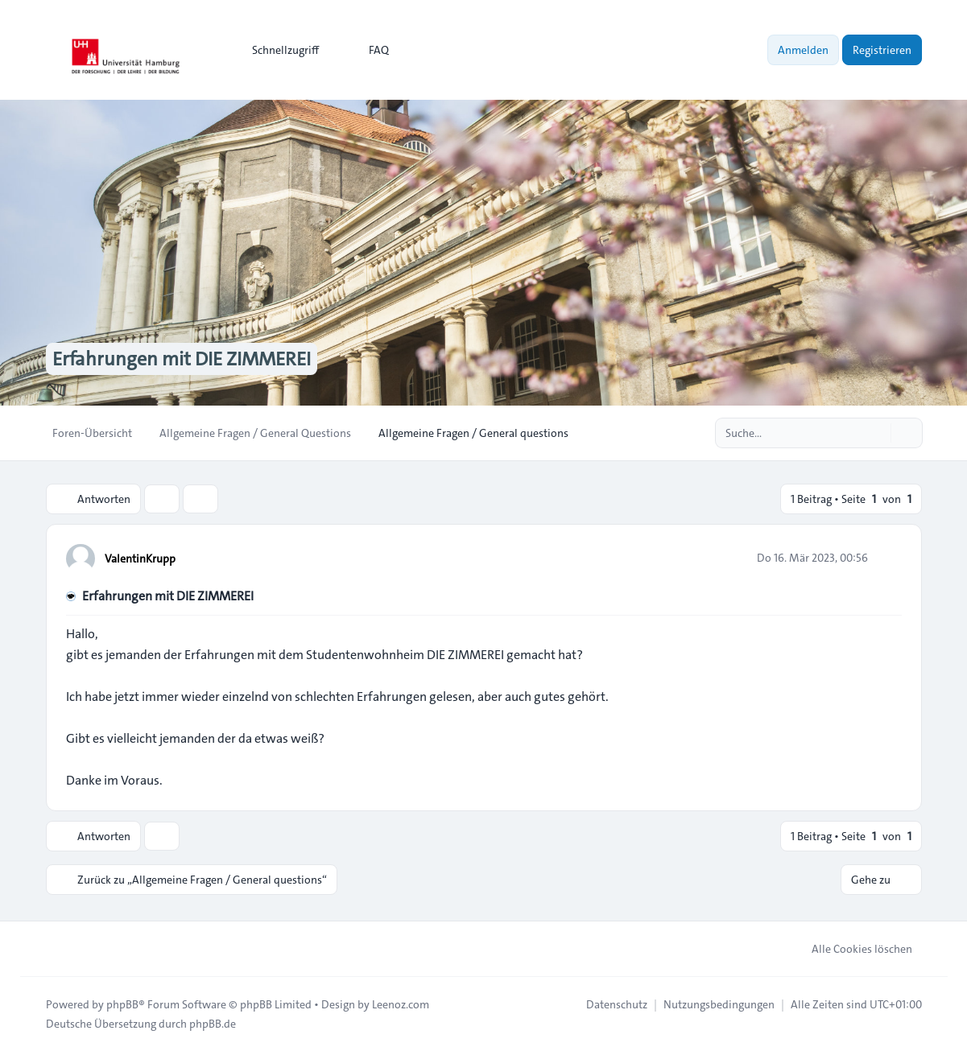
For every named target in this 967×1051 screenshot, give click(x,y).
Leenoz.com (400, 1004)
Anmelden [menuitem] (803, 50)
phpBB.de (212, 1024)
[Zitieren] (888, 557)
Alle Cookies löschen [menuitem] (851, 949)
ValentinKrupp (140, 558)
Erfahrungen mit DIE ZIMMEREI (168, 596)
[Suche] (877, 433)
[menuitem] (278, 49)
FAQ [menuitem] (368, 50)
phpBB (122, 1004)
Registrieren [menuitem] (882, 50)
